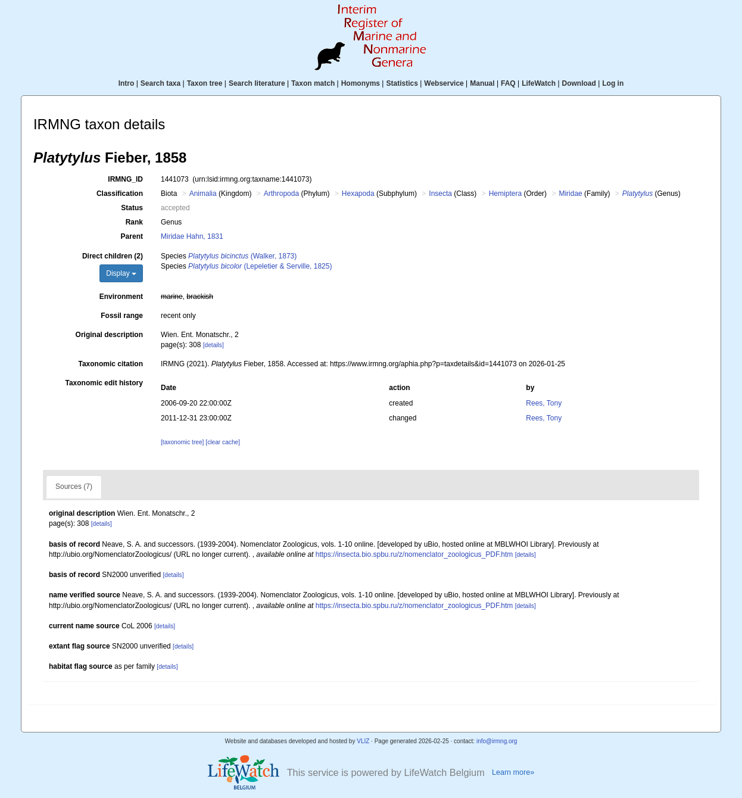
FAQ (508, 83)
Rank (134, 222)
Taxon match (313, 83)
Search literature (257, 83)
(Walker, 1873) (242, 256)
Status (132, 208)
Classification (119, 193)
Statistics (401, 83)
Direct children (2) (112, 256)
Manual (482, 83)
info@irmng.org (496, 741)
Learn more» (513, 772)
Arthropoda (281, 193)
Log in (612, 83)
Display (121, 273)
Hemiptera (505, 193)
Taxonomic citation (111, 364)
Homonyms (360, 83)
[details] (213, 345)
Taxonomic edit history (104, 383)
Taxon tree (205, 83)
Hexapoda (358, 193)
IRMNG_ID (125, 179)
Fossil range (122, 315)
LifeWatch (539, 83)
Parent (132, 236)
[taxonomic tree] (182, 442)
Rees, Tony (544, 403)
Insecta (440, 193)
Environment (121, 296)
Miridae (570, 193)
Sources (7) (73, 486)
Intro (127, 83)
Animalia (203, 193)
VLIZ (363, 741)
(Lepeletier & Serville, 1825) (260, 266)
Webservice (444, 83)
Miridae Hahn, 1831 (192, 236)
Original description (109, 335)
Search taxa (160, 83)
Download (579, 83)
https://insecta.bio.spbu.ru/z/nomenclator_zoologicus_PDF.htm (414, 554)
